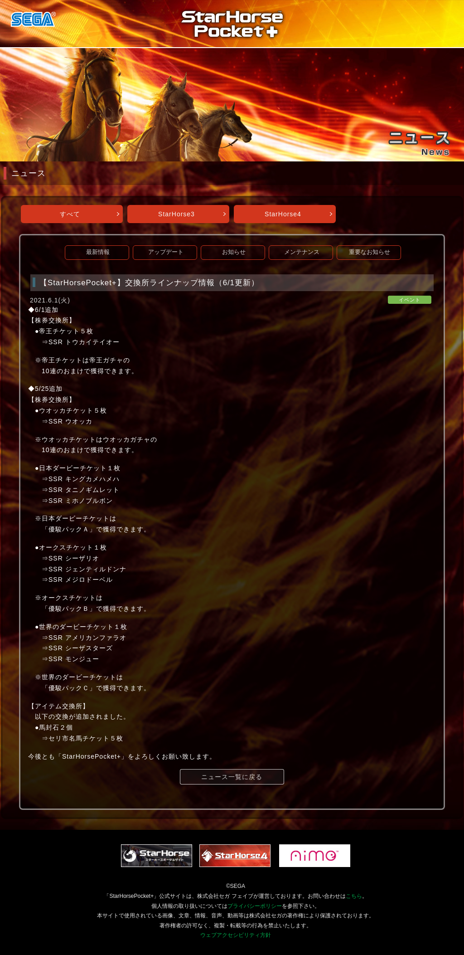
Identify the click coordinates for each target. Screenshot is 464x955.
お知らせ (234, 252)
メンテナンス (301, 252)
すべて (70, 214)
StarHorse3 (176, 214)
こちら (354, 896)
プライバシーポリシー (254, 906)
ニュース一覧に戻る (231, 776)
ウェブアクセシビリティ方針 (235, 935)
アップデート (166, 252)
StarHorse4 (283, 214)
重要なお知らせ (369, 252)
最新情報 (98, 252)
